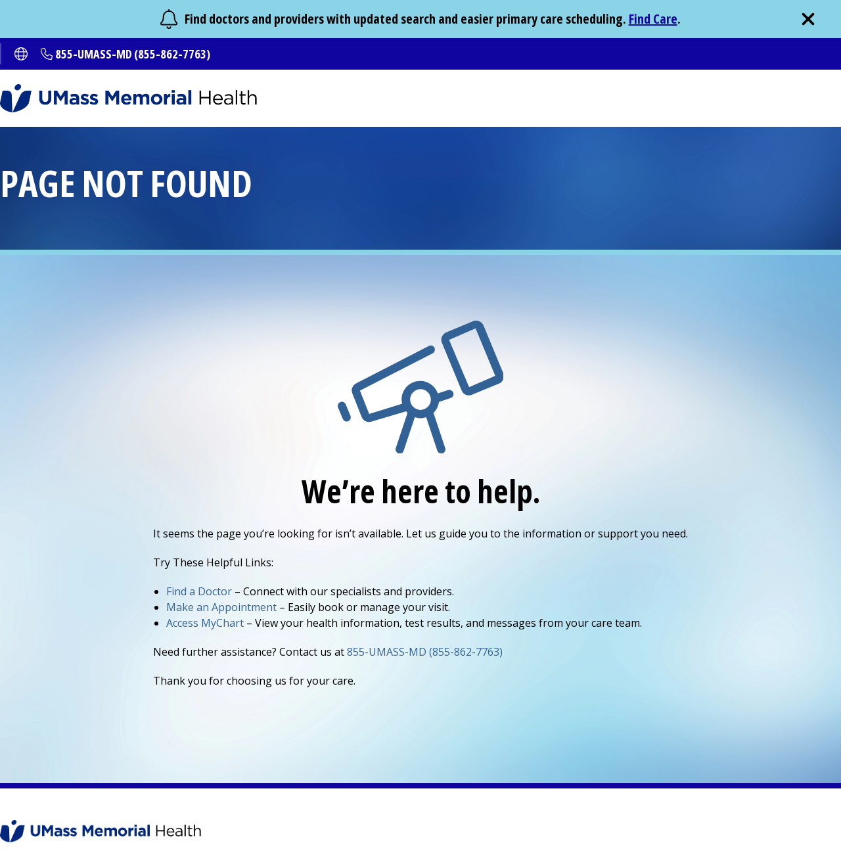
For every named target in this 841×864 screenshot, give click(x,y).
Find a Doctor (199, 591)
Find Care (653, 19)
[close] (808, 19)
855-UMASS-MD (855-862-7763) (132, 54)
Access (205, 623)
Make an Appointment (221, 607)
